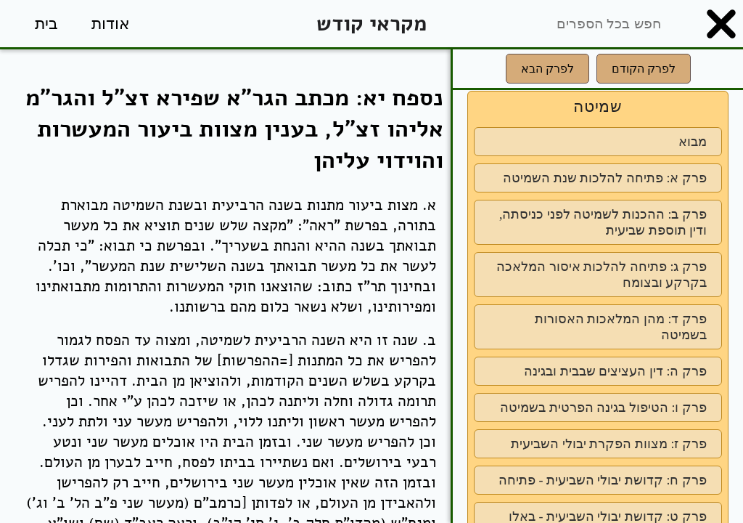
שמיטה (598, 106)
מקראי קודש (371, 23)
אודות (110, 24)
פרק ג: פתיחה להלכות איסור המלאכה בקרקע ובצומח (601, 274)
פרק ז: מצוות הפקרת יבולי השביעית (609, 444)
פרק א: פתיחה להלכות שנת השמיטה (605, 178)
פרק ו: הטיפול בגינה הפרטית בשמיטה (603, 407)
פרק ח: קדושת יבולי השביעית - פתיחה (602, 480)
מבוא (692, 141)
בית (46, 24)
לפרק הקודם (644, 68)
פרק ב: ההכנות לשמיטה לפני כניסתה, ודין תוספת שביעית (603, 222)
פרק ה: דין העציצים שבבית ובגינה (615, 371)
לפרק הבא (547, 68)
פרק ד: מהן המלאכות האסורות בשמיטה (621, 327)
